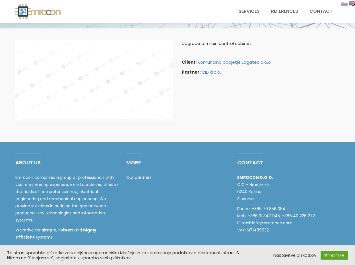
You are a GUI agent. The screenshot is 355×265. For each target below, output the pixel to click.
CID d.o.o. (211, 72)
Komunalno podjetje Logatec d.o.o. (235, 62)
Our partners (139, 177)
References (284, 11)
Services (249, 11)
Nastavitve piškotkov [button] (294, 255)
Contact (321, 11)
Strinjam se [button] (334, 255)
